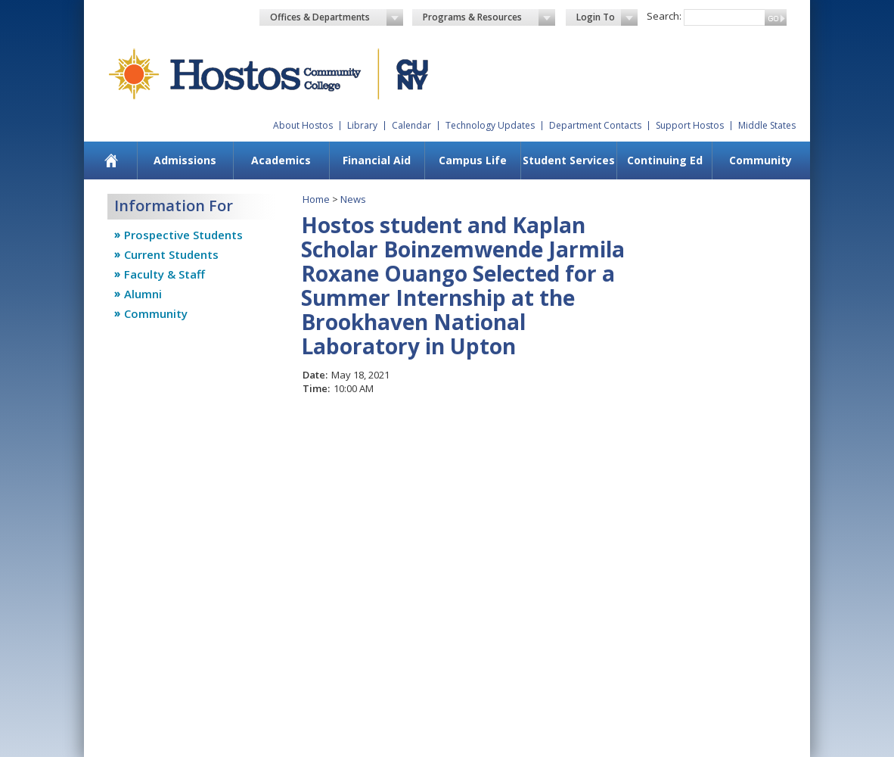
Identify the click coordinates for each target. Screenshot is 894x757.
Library (362, 125)
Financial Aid (377, 160)
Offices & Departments (336, 17)
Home (316, 199)
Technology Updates (490, 125)
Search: (664, 16)
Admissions (185, 160)
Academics (281, 160)
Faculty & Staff (164, 274)
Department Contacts (595, 125)
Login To (607, 17)
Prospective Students (183, 234)
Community (760, 160)
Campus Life (473, 160)
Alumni (143, 294)
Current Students (171, 254)
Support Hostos (690, 125)
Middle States (767, 125)
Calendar (411, 125)
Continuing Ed (665, 160)
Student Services (569, 160)
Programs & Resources (489, 17)
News (353, 199)
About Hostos (303, 125)
